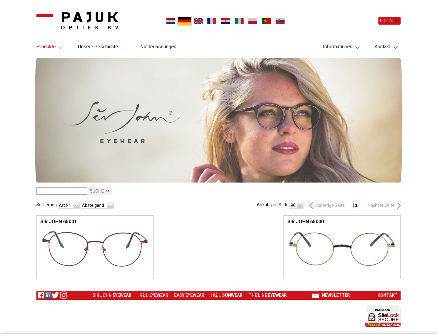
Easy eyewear (189, 294)
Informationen (337, 47)
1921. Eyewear (152, 294)
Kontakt (382, 47)
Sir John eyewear (112, 294)
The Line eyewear (268, 294)
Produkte (46, 47)
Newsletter (336, 294)
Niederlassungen (158, 47)
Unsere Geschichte (98, 47)
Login (386, 20)
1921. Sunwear (226, 294)
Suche (97, 190)
